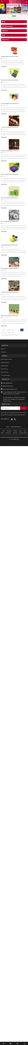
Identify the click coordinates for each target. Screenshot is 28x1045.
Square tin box (4, 365)
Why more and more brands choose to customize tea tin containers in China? (10, 197)
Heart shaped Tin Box (6, 359)
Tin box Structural (5, 375)
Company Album (23, 432)
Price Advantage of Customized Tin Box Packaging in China (10, 103)
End (13, 332)
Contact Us (3, 352)
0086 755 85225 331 (8, 386)
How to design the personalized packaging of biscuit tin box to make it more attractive (10, 221)
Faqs (25, 430)
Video (2, 432)
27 (24, 330)
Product (15, 430)
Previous (9, 330)
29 (5, 332)
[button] (12, 12)
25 (18, 330)
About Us (3, 348)
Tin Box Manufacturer (15, 426)
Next (9, 332)
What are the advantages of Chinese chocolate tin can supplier (10, 150)
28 (2, 332)
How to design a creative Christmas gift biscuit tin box (10, 268)
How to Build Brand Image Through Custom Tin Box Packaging (10, 245)
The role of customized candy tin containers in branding (10, 127)
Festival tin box (4, 372)
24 (16, 330)
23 (13, 330)
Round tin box (4, 369)
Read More (4, 66)
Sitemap (15, 432)
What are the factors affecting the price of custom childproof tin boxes (10, 80)
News (14, 18)
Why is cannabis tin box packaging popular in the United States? (10, 174)
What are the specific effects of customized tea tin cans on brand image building (10, 315)
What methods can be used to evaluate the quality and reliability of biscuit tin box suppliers (10, 56)
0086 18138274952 (7, 383)
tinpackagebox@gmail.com (10, 389)
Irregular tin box (5, 362)
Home (10, 18)
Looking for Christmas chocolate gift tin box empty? (10, 292)
